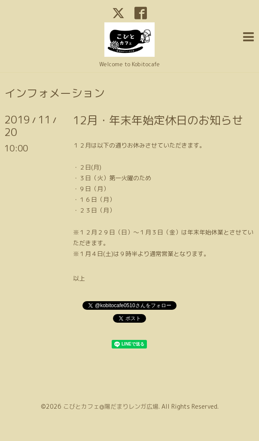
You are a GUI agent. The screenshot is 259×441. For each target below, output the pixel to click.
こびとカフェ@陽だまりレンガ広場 (110, 406)
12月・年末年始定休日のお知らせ (158, 120)
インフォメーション (54, 93)
